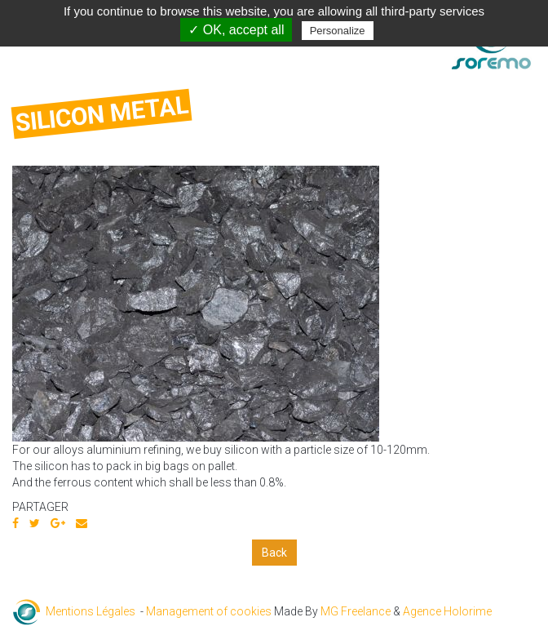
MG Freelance (355, 611)
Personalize (337, 30)
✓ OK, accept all (236, 30)
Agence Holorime (447, 611)
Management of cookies (209, 611)
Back (274, 552)
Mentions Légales (90, 611)
